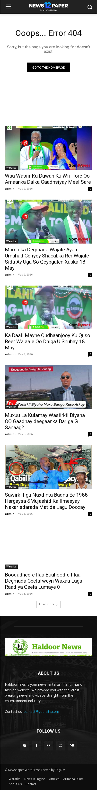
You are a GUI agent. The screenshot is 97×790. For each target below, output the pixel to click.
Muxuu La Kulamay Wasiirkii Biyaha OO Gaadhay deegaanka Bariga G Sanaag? (45, 421)
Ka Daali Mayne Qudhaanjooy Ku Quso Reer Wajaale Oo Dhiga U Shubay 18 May (47, 341)
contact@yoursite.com (41, 711)
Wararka (11, 167)
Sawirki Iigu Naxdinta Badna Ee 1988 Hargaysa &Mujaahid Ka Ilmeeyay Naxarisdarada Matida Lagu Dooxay (46, 501)
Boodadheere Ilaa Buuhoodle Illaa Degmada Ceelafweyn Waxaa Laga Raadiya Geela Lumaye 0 (43, 581)
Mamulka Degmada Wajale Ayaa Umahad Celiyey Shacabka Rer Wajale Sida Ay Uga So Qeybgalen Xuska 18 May (47, 259)
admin (9, 188)
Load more (48, 604)
